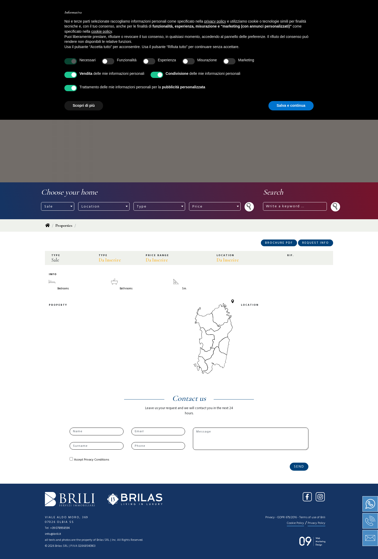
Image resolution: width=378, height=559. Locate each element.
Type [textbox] (142, 207)
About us (138, 22)
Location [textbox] (91, 207)
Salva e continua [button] (291, 545)
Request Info (315, 242)
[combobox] (57, 206)
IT (317, 7)
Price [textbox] (197, 207)
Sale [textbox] (48, 207)
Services (186, 22)
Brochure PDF (279, 242)
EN (328, 7)
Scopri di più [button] (84, 545)
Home (113, 22)
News (211, 22)
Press (231, 22)
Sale (163, 22)
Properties (63, 225)
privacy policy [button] (215, 460)
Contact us (260, 22)
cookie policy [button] (101, 471)
